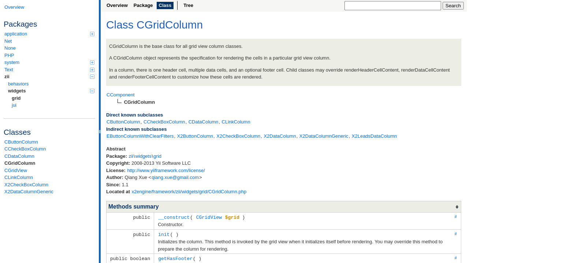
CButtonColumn (21, 142)
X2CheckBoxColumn (26, 184)
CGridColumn (20, 163)
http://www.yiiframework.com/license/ (166, 170)
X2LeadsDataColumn (374, 136)
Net (8, 41)
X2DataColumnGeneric (28, 191)
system (49, 62)
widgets (51, 91)
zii (49, 76)
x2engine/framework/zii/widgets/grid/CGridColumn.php (189, 191)
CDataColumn (19, 156)
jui (14, 105)
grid (16, 98)
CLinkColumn (18, 177)
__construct (174, 217)
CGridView (15, 170)
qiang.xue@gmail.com (175, 177)
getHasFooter (175, 257)
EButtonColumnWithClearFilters (140, 136)
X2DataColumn (280, 136)
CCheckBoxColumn (25, 149)
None (10, 48)
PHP (9, 55)
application (49, 34)
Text (49, 69)
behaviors (18, 84)
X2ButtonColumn (195, 136)
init (163, 233)
